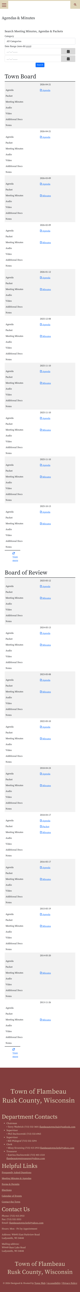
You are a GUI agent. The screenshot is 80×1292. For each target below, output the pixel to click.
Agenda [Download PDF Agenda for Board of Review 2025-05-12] (45, 586)
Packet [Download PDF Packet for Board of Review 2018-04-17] (44, 826)
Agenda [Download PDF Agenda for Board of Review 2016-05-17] (45, 867)
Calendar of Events (12, 1195)
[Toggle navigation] (4, 5)
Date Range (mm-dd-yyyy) (18, 46)
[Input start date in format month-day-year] (33, 51)
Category (9, 36)
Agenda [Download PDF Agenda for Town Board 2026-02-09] (45, 230)
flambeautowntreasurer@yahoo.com (25, 1158)
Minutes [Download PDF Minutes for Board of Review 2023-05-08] (45, 691)
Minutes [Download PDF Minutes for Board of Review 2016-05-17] (45, 879)
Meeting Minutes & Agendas (16, 1178)
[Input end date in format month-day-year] (33, 58)
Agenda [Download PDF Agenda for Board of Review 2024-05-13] (45, 633)
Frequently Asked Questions (16, 1172)
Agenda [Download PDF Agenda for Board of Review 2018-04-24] (45, 773)
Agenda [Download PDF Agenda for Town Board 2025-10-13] (45, 512)
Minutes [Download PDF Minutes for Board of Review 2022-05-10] (45, 738)
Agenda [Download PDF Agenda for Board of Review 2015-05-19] (45, 914)
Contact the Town (11, 1201)
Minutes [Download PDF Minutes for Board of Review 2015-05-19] (45, 926)
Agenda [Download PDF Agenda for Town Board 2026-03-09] (45, 184)
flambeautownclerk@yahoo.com (57, 1147)
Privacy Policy (69, 1283)
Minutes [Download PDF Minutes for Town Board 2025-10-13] (45, 523)
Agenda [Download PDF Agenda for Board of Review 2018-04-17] (45, 820)
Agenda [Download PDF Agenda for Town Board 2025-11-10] (45, 371)
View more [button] (15, 557)
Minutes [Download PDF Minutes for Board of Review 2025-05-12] (45, 598)
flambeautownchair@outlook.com (57, 1126)
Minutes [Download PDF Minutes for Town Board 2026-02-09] (45, 242)
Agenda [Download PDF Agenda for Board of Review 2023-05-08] (45, 680)
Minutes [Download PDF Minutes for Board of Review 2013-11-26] (45, 1019)
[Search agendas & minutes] (40, 65)
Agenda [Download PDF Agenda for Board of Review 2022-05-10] (45, 727)
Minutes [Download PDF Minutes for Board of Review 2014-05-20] (45, 973)
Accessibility (54, 1283)
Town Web (39, 1283)
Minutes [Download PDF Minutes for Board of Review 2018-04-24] (45, 785)
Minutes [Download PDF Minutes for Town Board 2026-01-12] (45, 289)
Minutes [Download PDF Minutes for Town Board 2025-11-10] (45, 383)
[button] (68, 51)
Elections (7, 1190)
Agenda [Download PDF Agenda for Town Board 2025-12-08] (45, 324)
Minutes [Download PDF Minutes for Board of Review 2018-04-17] (45, 832)
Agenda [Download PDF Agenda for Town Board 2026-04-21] (45, 90)
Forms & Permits (10, 1184)
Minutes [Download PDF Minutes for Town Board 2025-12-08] (45, 336)
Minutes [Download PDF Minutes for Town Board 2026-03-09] (45, 195)
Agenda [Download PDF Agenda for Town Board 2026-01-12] (45, 277)
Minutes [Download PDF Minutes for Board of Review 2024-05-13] (45, 645)
